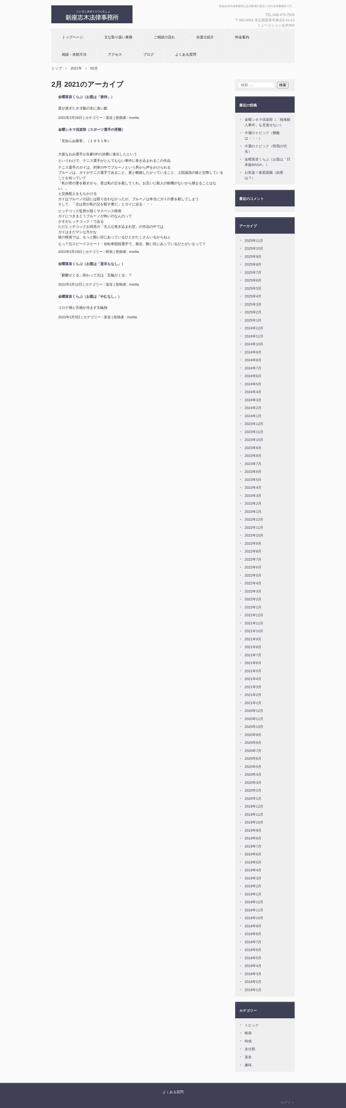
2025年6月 (253, 280)
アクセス (115, 54)
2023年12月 (254, 424)
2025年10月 (254, 248)
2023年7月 (253, 464)
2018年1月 (253, 990)
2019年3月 (253, 878)
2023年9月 (253, 448)
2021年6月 (253, 663)
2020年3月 (253, 783)
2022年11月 (254, 527)
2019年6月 (253, 854)
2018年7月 (253, 942)
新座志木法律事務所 (109, 14)
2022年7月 (253, 559)
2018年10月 (254, 918)
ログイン (288, 1102)
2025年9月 (253, 257)
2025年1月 (253, 320)
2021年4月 (253, 679)
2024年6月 (253, 376)
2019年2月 (253, 886)
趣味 (248, 1065)
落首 (109, 118)
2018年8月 (253, 934)
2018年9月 (253, 926)
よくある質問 (185, 54)
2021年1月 (253, 703)
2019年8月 (253, 838)
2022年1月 (253, 607)
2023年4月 (253, 488)
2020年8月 (253, 743)
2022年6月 (253, 567)
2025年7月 (253, 272)
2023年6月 (253, 472)
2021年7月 (253, 655)
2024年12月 (254, 328)
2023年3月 (253, 496)
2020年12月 (254, 711)
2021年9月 (253, 639)
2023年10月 (254, 440)
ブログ (148, 54)
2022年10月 (254, 535)
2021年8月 (253, 647)
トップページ (72, 37)
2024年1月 (253, 416)
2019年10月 (254, 822)
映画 (109, 252)
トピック (252, 1025)
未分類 (250, 1049)
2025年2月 (253, 312)
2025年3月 (253, 304)
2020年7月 (253, 751)
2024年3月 (253, 400)
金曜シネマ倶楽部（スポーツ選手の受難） (91, 130)
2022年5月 (253, 575)
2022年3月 (253, 591)
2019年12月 (254, 806)
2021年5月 (253, 671)
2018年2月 (253, 982)
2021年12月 (254, 615)
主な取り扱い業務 (118, 37)
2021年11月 (254, 623)
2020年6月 (253, 758)
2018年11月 (254, 910)
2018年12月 (254, 902)
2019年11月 (254, 814)
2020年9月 (253, 735)
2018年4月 (253, 966)
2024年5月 (253, 384)
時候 (248, 1041)
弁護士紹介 (205, 37)
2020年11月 (254, 719)
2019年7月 (253, 846)
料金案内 (242, 37)
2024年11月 (254, 336)
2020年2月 (253, 790)
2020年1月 (253, 798)
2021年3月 (253, 687)
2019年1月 (253, 894)
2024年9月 (253, 352)
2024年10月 (254, 344)
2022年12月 (254, 519)
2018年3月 (253, 974)
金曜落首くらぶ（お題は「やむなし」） (89, 296)
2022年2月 (253, 599)
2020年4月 (253, 774)
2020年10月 (254, 727)
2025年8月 (253, 264)
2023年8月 (253, 456)
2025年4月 (253, 296)
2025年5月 (253, 288)
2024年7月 (253, 368)
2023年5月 (253, 480)
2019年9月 (253, 830)
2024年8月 (253, 360)
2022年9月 (253, 543)
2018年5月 (253, 958)
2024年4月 (253, 392)
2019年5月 (253, 862)
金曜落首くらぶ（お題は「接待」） (86, 97)
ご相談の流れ (164, 37)
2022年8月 (253, 551)
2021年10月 (254, 631)
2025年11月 (254, 241)
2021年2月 (253, 695)
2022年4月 (253, 583)
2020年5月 (253, 767)
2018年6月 (253, 950)
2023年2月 (253, 503)
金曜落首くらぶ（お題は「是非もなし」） (91, 264)
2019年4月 (253, 870)
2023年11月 (254, 432)
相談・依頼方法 (74, 54)
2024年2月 (253, 408)
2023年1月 (253, 512)
